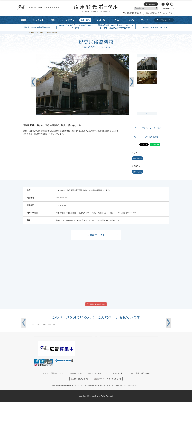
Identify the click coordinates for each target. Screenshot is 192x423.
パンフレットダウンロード (97, 394)
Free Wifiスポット (76, 394)
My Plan (150, 4)
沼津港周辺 (137, 158)
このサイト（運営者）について (53, 394)
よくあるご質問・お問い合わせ (139, 394)
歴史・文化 (137, 171)
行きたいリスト (166, 20)
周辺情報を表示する (96, 304)
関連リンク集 (117, 394)
